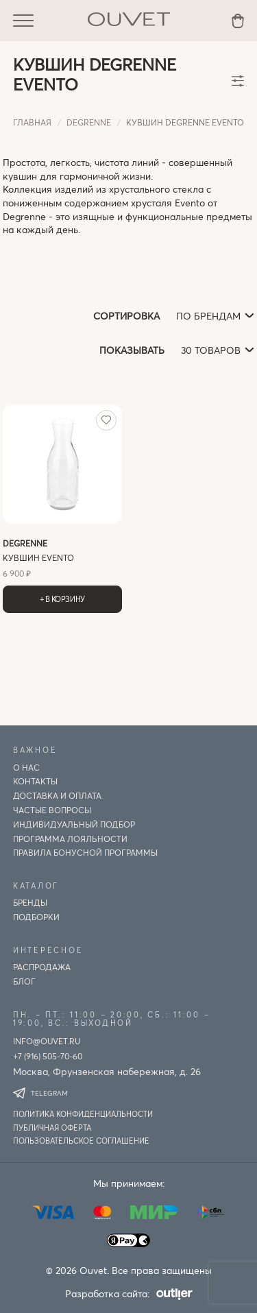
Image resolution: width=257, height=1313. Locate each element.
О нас (26, 767)
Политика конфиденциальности (83, 1114)
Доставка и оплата (57, 795)
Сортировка (126, 315)
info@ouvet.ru (46, 1040)
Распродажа (42, 966)
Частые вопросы (52, 809)
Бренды (30, 902)
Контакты (35, 780)
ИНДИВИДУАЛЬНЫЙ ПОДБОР (74, 824)
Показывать (131, 350)
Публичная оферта (52, 1127)
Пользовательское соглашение (81, 1140)
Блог (24, 981)
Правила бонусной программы (85, 852)
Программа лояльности (70, 838)
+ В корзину (62, 599)
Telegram (40, 1093)
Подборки (36, 916)
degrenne (88, 122)
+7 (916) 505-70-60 (47, 1055)
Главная (32, 122)
